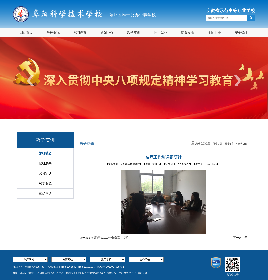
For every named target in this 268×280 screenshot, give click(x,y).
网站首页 (26, 32)
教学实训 (133, 32)
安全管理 (241, 32)
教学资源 (45, 183)
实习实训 (45, 173)
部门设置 (80, 32)
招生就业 (160, 32)
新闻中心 (106, 32)
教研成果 (45, 163)
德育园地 (187, 32)
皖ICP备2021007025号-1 (110, 266)
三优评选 (45, 193)
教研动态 (45, 153)
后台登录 (142, 273)
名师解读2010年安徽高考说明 (109, 237)
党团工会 (214, 32)
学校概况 (53, 32)
